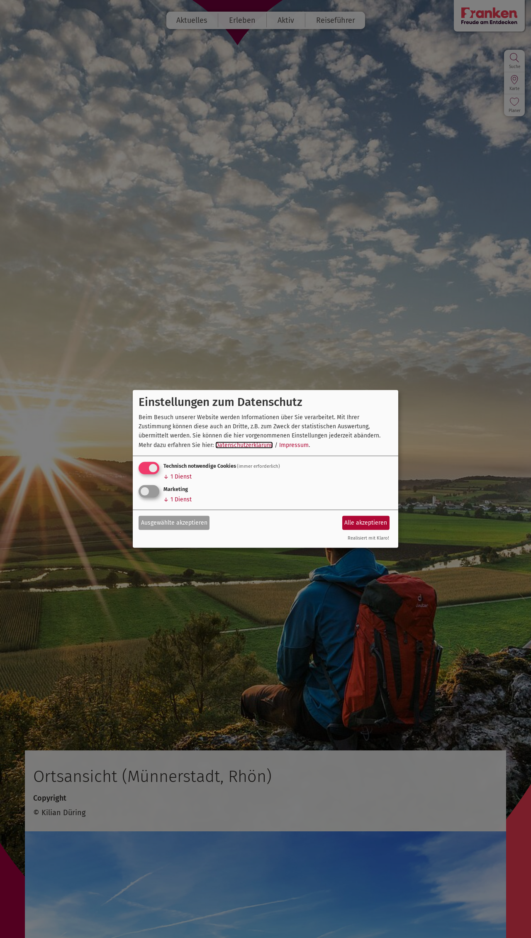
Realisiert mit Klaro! (368, 538)
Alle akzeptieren (365, 522)
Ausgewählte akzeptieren (174, 522)
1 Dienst (177, 476)
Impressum (294, 445)
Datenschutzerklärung (244, 445)
